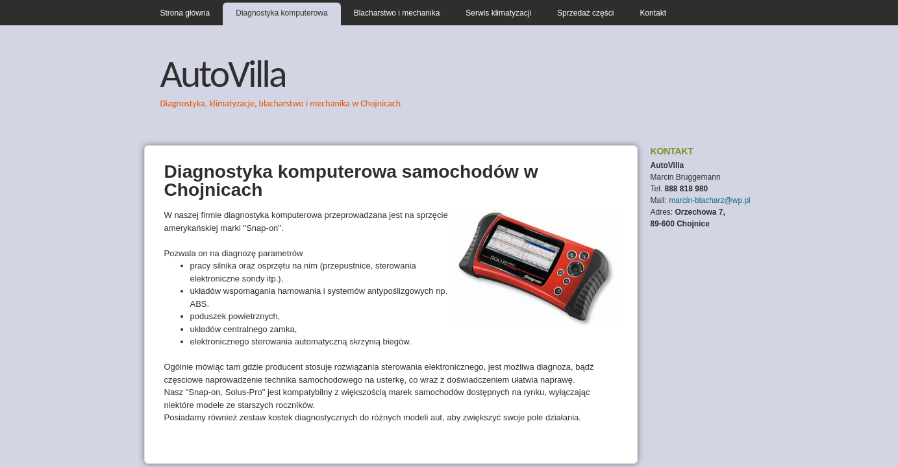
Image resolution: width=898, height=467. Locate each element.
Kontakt (653, 13)
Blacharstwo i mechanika (397, 13)
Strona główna (185, 13)
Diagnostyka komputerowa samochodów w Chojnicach (351, 180)
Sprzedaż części (585, 13)
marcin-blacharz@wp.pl (710, 200)
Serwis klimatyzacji (498, 13)
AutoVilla (223, 73)
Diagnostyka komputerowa (281, 13)
